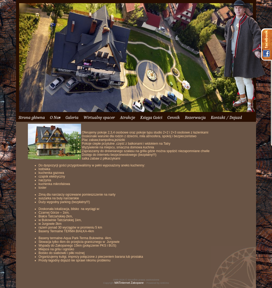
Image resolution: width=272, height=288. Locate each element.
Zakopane (137, 282)
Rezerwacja (195, 117)
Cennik (173, 117)
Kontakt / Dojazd (226, 117)
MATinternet (122, 282)
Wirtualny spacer (99, 117)
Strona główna (32, 117)
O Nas (55, 117)
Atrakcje (127, 117)
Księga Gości (151, 117)
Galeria (72, 117)
